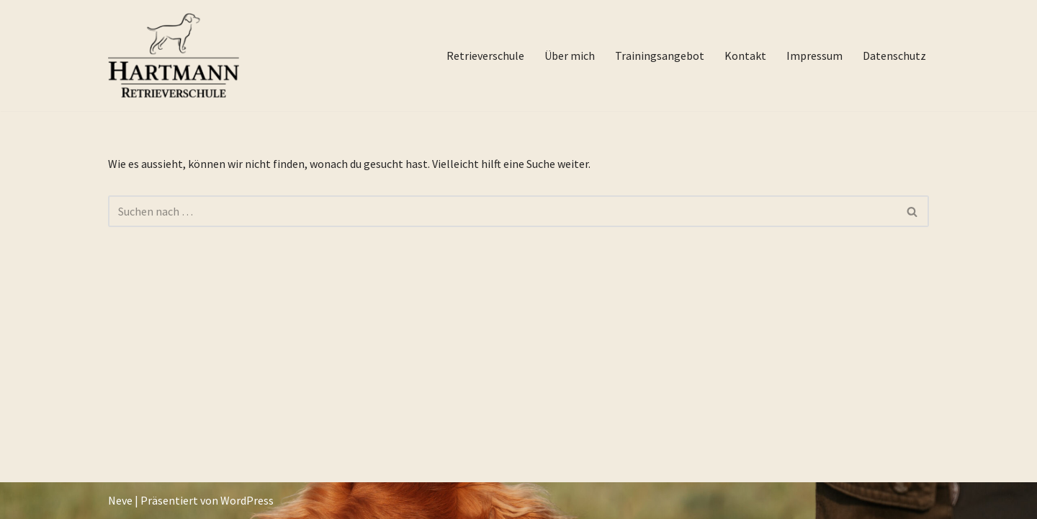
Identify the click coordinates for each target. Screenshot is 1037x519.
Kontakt (745, 55)
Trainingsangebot (659, 55)
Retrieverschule (485, 55)
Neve (120, 500)
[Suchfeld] (502, 211)
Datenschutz (894, 55)
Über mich (569, 55)
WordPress (247, 500)
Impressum (814, 55)
